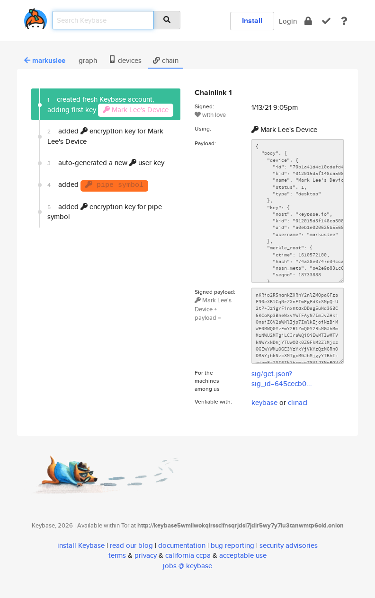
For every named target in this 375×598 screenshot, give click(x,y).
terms (117, 555)
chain (166, 60)
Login (288, 21)
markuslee (44, 60)
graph (87, 60)
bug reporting (232, 545)
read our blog (131, 545)
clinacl (298, 402)
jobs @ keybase (187, 566)
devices (125, 60)
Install (252, 20)
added (97, 185)
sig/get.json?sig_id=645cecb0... (281, 378)
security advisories (288, 545)
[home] (35, 16)
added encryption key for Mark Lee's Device (105, 136)
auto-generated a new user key (105, 162)
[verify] (326, 21)
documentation (181, 545)
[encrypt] (308, 21)
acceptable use (243, 555)
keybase (264, 402)
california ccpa (188, 555)
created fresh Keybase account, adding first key (110, 105)
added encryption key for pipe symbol (104, 211)
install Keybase (81, 545)
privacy (145, 555)
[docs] (344, 21)
